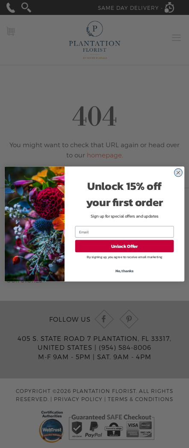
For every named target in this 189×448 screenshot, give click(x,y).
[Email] (124, 232)
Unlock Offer (124, 246)
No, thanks (124, 270)
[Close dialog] (178, 173)
